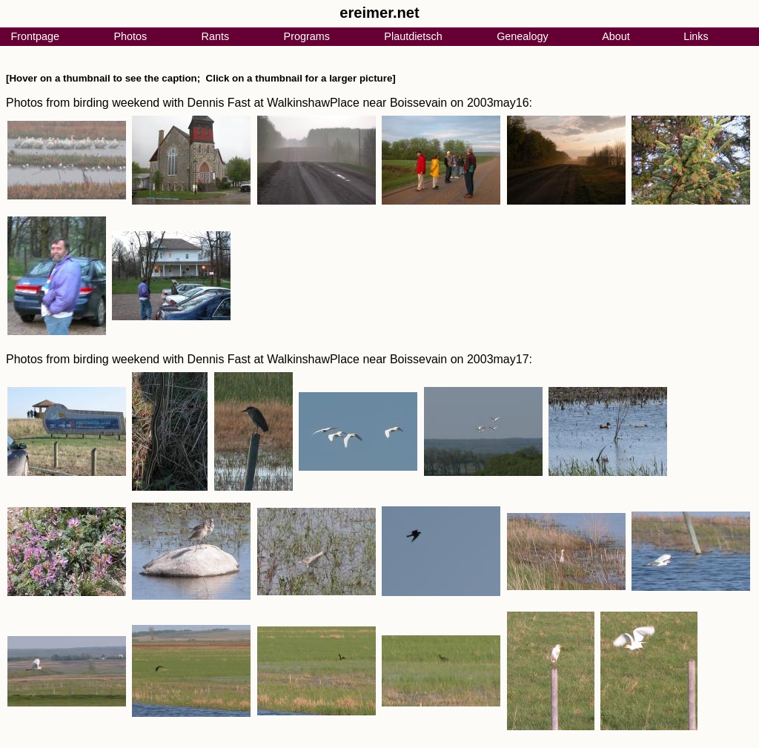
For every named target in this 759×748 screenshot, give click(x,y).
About (616, 36)
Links (696, 36)
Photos (130, 36)
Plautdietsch (413, 36)
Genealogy (522, 36)
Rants (216, 36)
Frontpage (34, 36)
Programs (307, 36)
